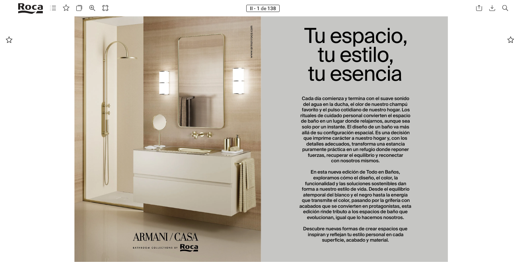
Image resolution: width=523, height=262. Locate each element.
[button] (53, 8)
